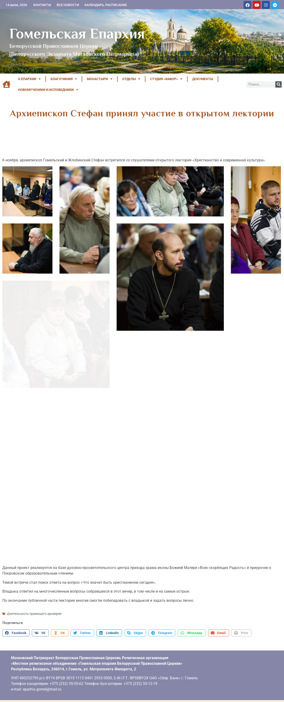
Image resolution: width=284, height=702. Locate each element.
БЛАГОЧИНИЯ (64, 79)
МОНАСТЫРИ (99, 79)
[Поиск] (278, 84)
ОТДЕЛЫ (131, 79)
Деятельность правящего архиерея (34, 610)
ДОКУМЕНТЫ (202, 79)
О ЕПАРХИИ (29, 79)
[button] (16, 629)
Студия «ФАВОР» (166, 79)
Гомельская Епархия (77, 33)
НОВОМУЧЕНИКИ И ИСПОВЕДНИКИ (48, 90)
